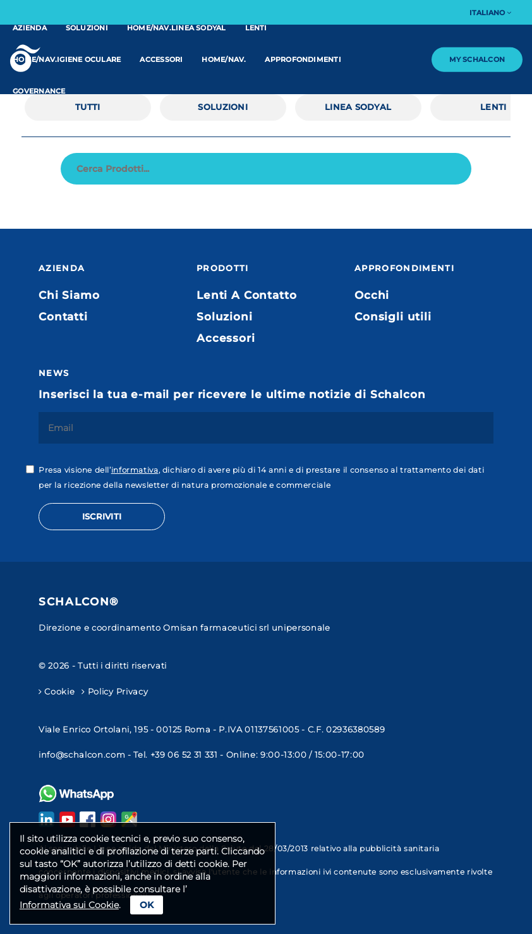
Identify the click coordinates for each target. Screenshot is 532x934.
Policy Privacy (115, 691)
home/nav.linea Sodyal (176, 27)
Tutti (87, 107)
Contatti (63, 316)
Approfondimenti (303, 59)
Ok (147, 905)
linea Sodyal (358, 107)
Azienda (30, 27)
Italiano (490, 12)
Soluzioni (87, 27)
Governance (39, 91)
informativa (135, 470)
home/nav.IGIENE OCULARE (67, 59)
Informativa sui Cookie (69, 905)
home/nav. (224, 59)
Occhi (371, 295)
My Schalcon (477, 59)
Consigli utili (393, 316)
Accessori (161, 59)
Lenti (256, 27)
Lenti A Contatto (246, 295)
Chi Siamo (69, 295)
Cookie (57, 691)
